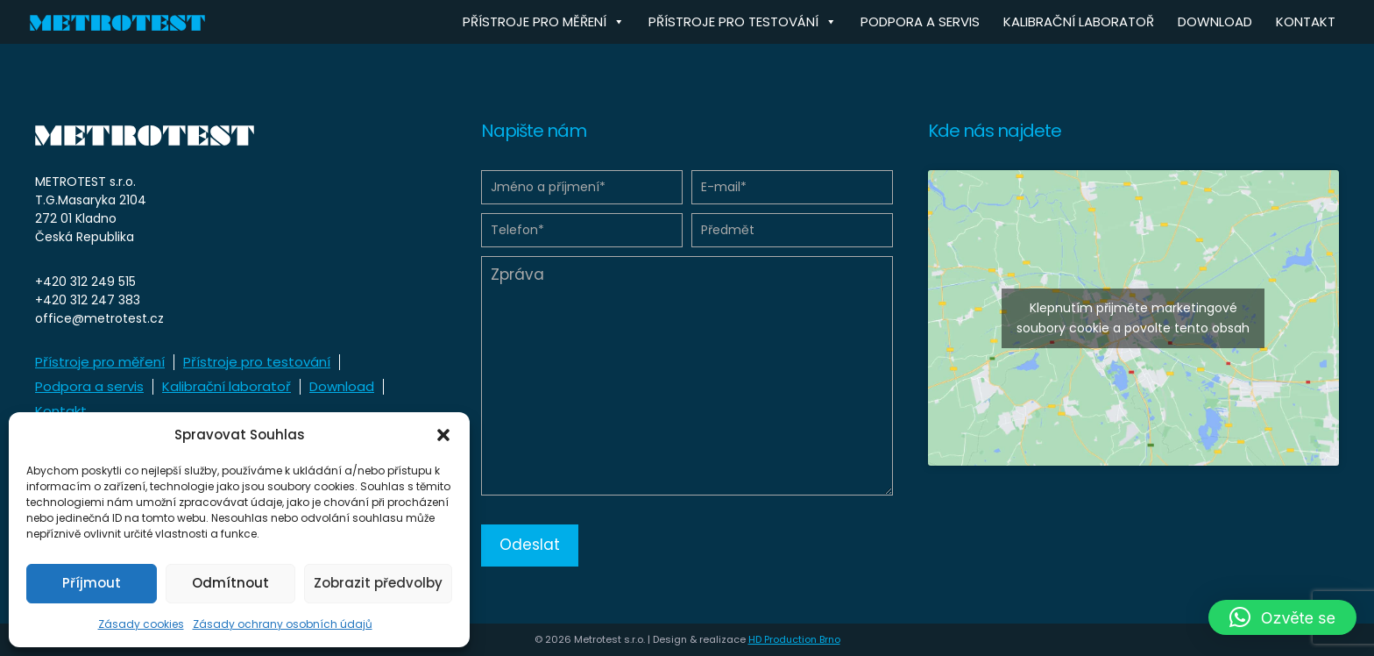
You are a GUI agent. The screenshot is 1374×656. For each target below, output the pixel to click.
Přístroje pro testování (256, 362)
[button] (443, 435)
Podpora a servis (920, 21)
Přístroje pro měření (100, 362)
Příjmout (91, 583)
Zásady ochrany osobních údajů (282, 624)
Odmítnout (230, 583)
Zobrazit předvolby (378, 583)
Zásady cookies (141, 624)
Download (1215, 21)
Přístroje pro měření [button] (544, 22)
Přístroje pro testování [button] (742, 22)
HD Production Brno (794, 639)
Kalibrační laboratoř (1078, 21)
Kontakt (1305, 21)
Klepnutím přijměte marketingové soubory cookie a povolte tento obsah (1133, 318)
